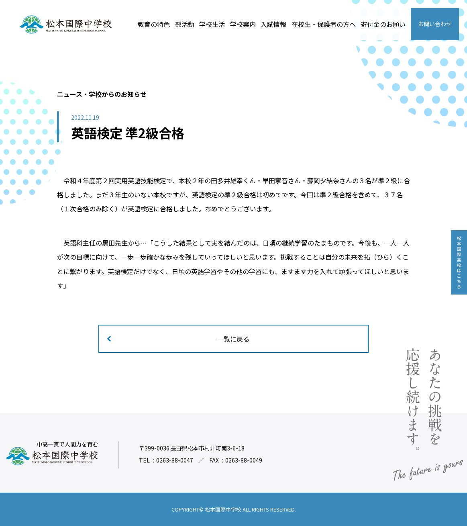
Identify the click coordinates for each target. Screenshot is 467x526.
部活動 (184, 24)
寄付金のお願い (383, 24)
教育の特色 (154, 24)
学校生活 (212, 24)
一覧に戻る (234, 339)
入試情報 (273, 24)
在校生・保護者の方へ (324, 24)
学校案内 (243, 24)
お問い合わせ (435, 24)
